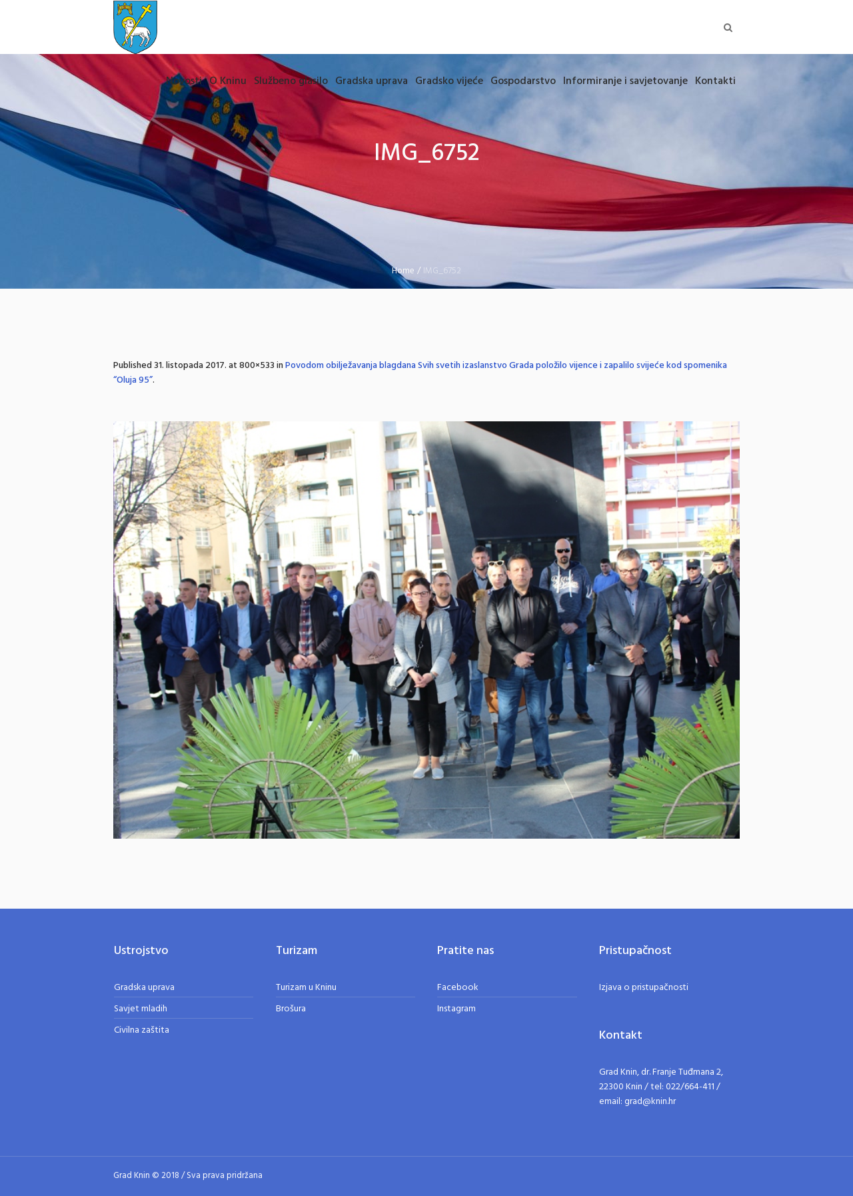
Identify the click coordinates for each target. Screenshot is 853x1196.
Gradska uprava (144, 987)
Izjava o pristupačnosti (643, 987)
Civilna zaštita (141, 1030)
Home (403, 271)
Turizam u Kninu (306, 987)
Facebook (457, 987)
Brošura (291, 1009)
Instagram (456, 1009)
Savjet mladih (140, 1009)
